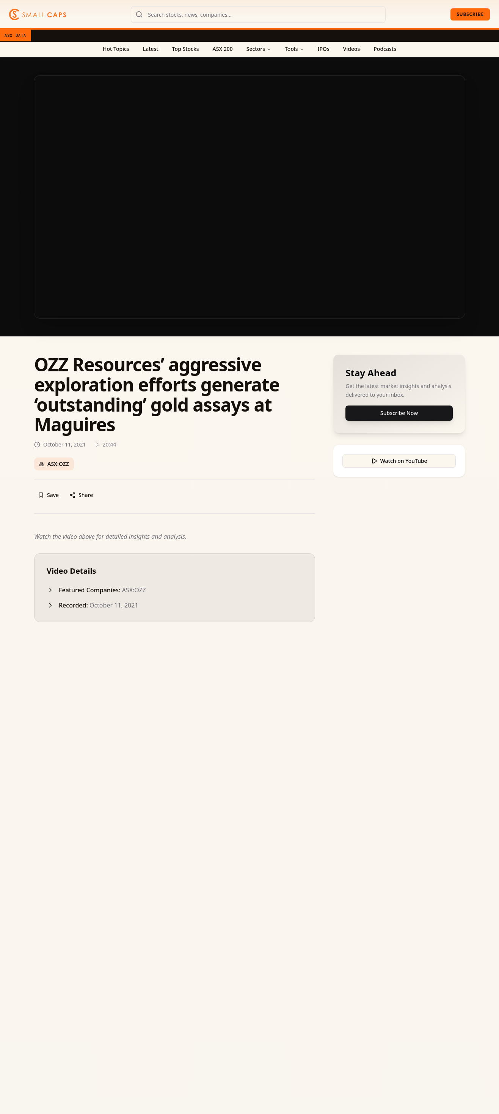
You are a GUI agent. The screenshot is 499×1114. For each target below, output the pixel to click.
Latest (150, 48)
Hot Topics (116, 48)
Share (81, 495)
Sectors (258, 48)
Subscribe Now (399, 413)
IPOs (324, 48)
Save (48, 495)
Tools (294, 48)
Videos (351, 48)
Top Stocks (185, 48)
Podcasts (384, 48)
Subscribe (470, 14)
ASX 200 (223, 48)
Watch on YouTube (399, 460)
